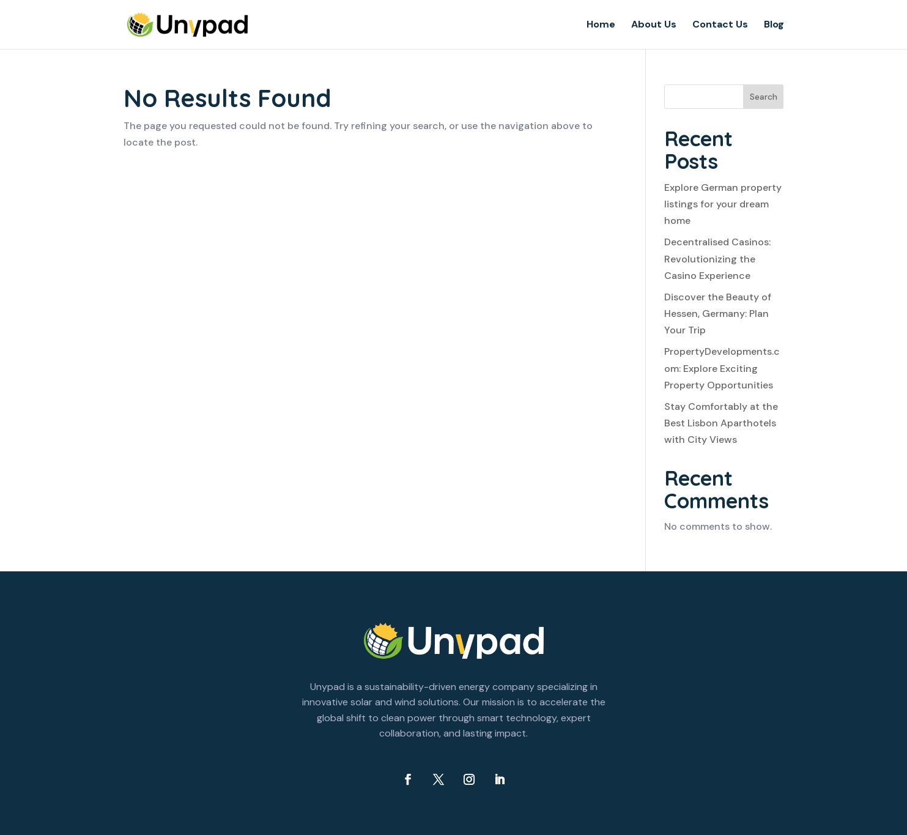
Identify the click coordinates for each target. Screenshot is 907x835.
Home (601, 25)
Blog (774, 25)
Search (763, 96)
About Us (653, 25)
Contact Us (720, 25)
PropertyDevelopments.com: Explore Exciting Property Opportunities (722, 368)
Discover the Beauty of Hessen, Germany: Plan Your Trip (717, 313)
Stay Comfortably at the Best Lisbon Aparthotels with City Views (721, 423)
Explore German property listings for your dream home (723, 204)
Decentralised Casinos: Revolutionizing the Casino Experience (717, 258)
